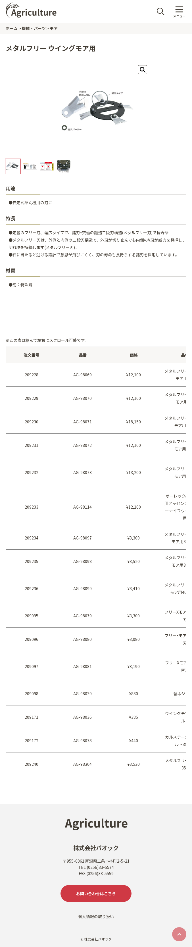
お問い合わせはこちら (96, 893)
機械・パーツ (34, 28)
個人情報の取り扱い (96, 916)
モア (54, 28)
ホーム (12, 28)
